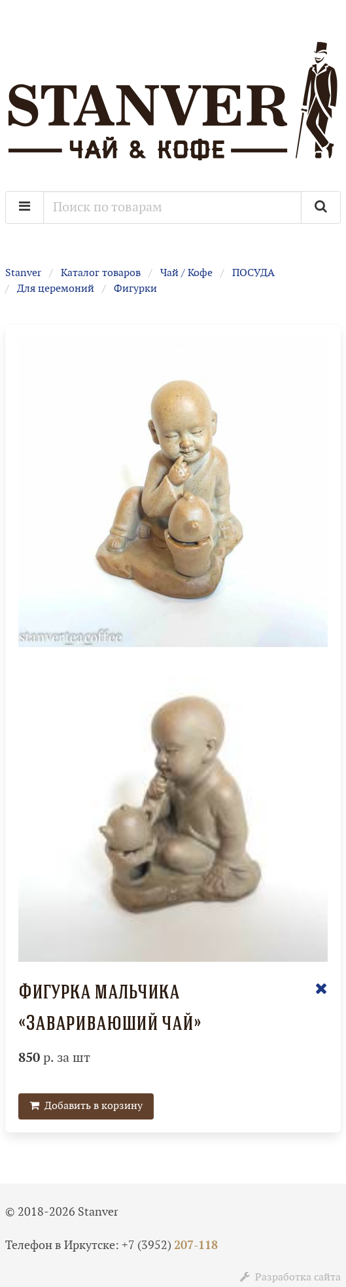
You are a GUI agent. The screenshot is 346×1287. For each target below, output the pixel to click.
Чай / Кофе (186, 273)
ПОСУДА (253, 273)
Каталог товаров (101, 273)
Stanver (23, 273)
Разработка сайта (290, 1277)
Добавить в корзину (86, 1106)
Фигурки (135, 289)
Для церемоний (55, 289)
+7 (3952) (170, 1245)
